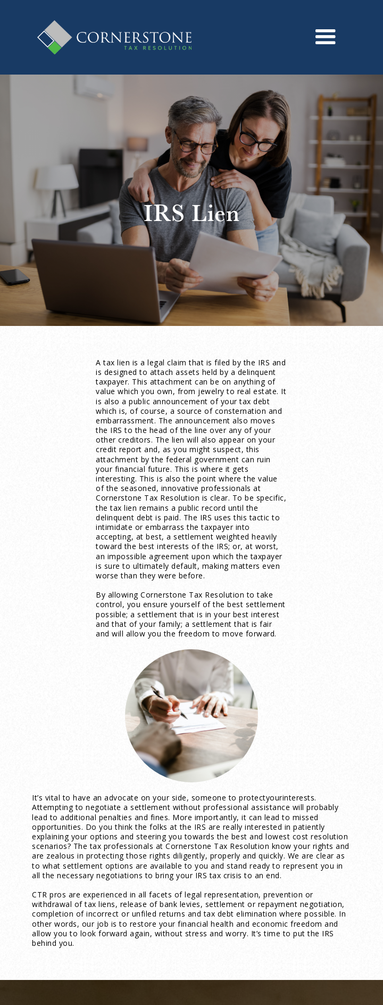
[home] (112, 37)
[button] (326, 37)
